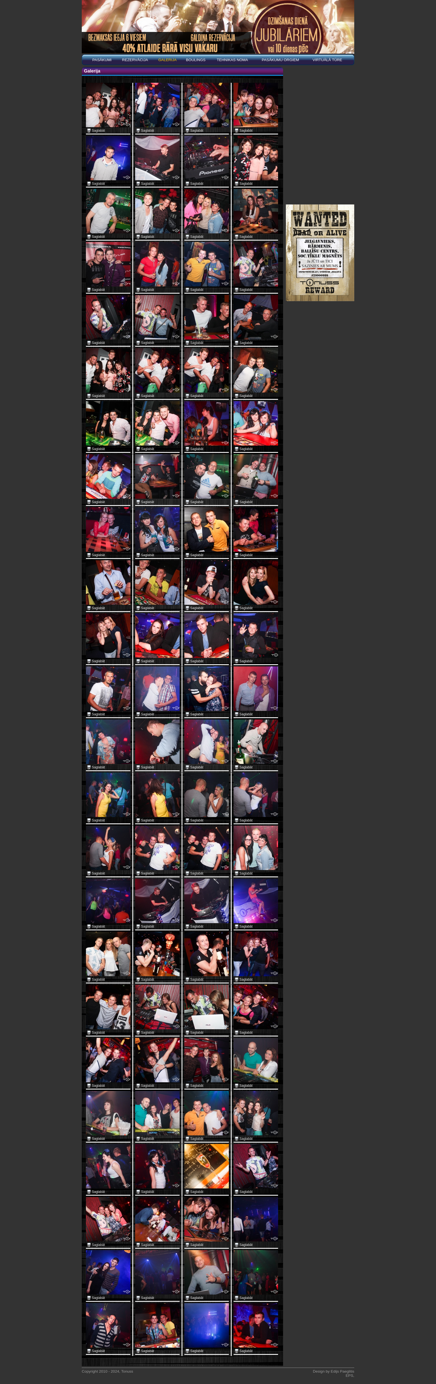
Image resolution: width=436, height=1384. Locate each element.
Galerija (167, 60)
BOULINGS (195, 60)
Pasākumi (102, 60)
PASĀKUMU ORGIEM (280, 60)
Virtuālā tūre (327, 60)
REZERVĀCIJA (135, 60)
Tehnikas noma (232, 60)
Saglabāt (98, 131)
